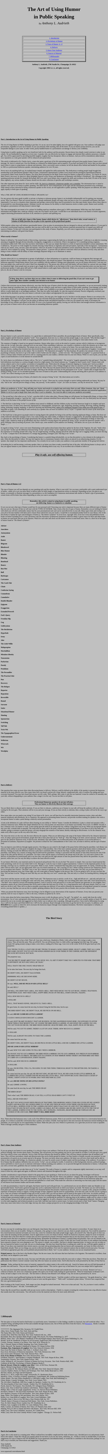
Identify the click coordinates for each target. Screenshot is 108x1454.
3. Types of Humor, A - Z (54, 44)
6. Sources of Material (53, 53)
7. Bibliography (54, 56)
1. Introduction (54, 38)
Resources (88, 1324)
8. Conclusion (54, 59)
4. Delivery (54, 47)
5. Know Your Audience (54, 50)
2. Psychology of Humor (54, 41)
